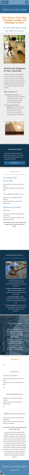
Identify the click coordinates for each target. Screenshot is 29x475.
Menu (4, 2)
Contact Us (14, 163)
